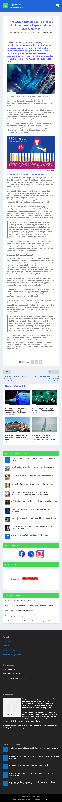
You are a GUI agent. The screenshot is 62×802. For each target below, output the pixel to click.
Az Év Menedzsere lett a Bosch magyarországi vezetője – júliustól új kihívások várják (32, 527)
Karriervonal (26, 800)
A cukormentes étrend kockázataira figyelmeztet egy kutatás (28, 621)
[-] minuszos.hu (13, 595)
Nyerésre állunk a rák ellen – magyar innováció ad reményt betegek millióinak (33, 468)
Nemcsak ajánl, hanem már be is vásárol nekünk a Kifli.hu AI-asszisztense (33, 485)
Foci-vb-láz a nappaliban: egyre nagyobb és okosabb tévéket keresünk (33, 519)
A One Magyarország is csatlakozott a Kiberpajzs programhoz (29, 536)
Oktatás (38, 33)
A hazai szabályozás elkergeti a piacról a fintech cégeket (44, 409)
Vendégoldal (36, 800)
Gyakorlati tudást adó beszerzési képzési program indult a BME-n (33, 459)
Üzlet (50, 33)
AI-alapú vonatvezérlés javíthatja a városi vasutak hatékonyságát (29, 605)
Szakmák (45, 33)
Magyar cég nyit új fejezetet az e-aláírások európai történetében (30, 510)
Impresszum (7, 641)
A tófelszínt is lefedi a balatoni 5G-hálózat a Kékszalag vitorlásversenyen (43, 437)
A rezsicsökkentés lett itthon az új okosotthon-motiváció (32, 476)
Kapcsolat (6, 646)
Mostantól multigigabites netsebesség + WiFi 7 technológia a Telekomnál (15, 410)
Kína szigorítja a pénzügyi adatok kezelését (21, 616)
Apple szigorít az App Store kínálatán (19, 611)
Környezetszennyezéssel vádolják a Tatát (20, 600)
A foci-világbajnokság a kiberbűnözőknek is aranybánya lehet (34, 501)
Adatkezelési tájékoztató (12, 655)
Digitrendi (16, 33)
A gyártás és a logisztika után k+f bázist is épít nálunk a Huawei (17, 437)
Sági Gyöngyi (12, 715)
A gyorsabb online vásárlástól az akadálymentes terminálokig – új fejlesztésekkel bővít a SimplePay (30, 493)
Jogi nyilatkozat (9, 650)
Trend (14, 800)
